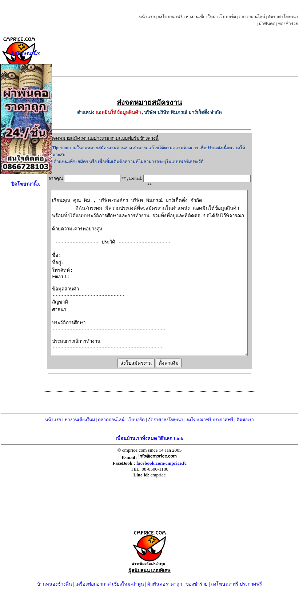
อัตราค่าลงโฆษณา (165, 440)
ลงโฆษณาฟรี (170, 16)
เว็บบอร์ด (227, 16)
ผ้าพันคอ (267, 23)
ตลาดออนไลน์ (252, 16)
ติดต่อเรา (245, 440)
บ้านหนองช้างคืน (54, 604)
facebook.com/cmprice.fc (161, 483)
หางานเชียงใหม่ (201, 16)
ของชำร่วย (288, 23)
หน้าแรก (147, 16)
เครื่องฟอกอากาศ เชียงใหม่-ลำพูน (109, 604)
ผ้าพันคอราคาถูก (164, 604)
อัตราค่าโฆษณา (283, 16)
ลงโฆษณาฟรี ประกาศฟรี (209, 440)
